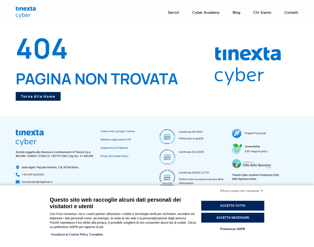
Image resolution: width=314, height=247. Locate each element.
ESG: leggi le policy (256, 151)
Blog (236, 12)
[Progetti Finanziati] (236, 133)
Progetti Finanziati (255, 133)
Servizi (173, 12)
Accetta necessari (232, 217)
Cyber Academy (206, 12)
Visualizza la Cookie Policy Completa (77, 234)
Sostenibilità (252, 146)
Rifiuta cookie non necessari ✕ (241, 191)
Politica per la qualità (191, 138)
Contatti (291, 12)
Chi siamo (262, 12)
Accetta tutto (233, 205)
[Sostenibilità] (237, 148)
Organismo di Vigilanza (114, 147)
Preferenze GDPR (232, 229)
